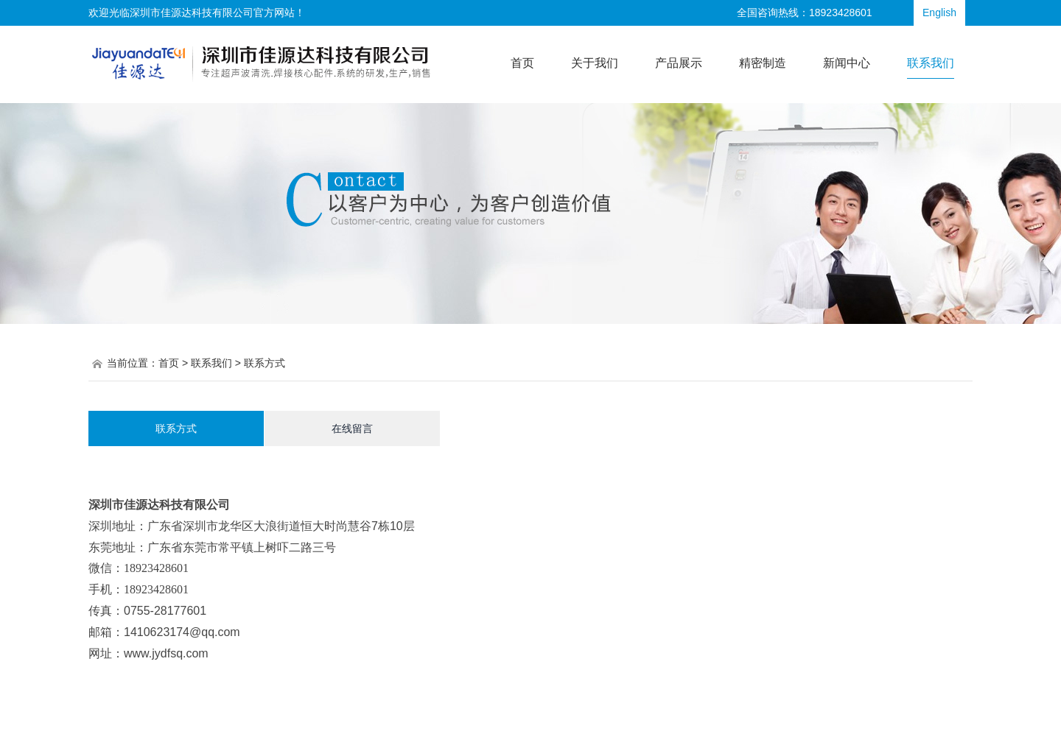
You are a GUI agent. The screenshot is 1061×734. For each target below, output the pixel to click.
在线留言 (352, 428)
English (939, 12)
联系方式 (176, 428)
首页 (168, 363)
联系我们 (211, 363)
